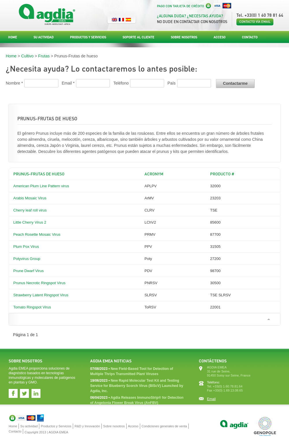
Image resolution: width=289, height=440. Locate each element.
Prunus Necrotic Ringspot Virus (39, 283)
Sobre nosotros (184, 37)
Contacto (249, 37)
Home (12, 37)
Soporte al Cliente (138, 37)
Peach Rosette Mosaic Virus (36, 234)
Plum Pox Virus (26, 246)
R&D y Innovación (87, 426)
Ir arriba (268, 319)
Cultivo (27, 56)
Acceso (219, 37)
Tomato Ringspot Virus (32, 307)
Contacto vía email (255, 22)
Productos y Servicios (88, 37)
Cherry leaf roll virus (30, 210)
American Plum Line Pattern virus (41, 186)
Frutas (44, 56)
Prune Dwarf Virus (28, 271)
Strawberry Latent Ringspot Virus (40, 295)
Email (211, 399)
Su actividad (43, 37)
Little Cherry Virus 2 (29, 222)
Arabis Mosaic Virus (30, 198)
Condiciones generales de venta (164, 426)
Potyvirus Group (26, 258)
